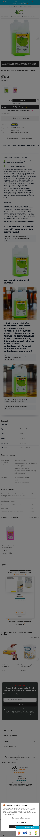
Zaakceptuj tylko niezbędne (21, 818)
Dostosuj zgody (21, 822)
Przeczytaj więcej (8, 814)
